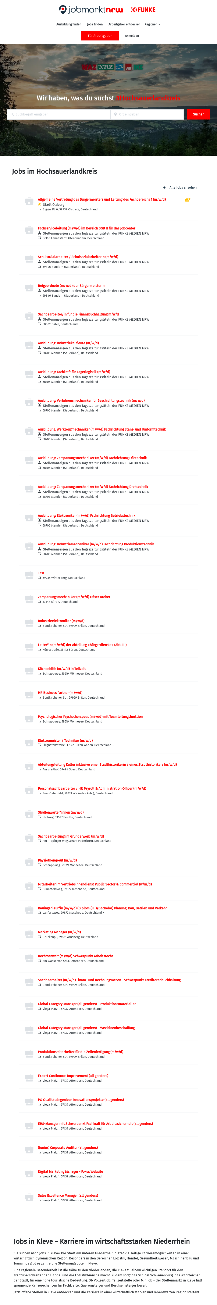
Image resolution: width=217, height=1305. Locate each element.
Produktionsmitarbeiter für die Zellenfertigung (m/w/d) (80, 1052)
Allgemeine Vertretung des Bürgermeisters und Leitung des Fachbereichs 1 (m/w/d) (102, 199)
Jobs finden (95, 24)
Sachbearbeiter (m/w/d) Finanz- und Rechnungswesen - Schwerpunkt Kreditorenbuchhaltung (109, 980)
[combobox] (58, 114)
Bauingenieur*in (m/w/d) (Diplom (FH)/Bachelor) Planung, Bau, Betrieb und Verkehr (102, 908)
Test (41, 573)
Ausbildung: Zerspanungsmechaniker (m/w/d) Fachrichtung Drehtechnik (93, 487)
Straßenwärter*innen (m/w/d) (60, 812)
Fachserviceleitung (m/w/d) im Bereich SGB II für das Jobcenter (86, 228)
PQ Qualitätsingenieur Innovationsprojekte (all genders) (81, 1100)
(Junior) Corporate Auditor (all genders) (68, 1148)
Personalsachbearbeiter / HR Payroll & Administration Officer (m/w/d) (92, 789)
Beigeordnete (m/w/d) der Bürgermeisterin (71, 286)
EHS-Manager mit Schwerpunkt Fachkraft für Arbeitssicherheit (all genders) (95, 1124)
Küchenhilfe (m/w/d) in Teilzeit (62, 669)
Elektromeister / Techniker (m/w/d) (65, 741)
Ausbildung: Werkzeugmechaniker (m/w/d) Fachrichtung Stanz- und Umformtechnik (102, 429)
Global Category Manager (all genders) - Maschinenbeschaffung (86, 1028)
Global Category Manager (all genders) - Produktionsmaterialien (87, 1004)
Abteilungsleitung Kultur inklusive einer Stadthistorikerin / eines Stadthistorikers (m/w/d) (107, 765)
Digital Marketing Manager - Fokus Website (70, 1172)
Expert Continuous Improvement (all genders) (73, 1076)
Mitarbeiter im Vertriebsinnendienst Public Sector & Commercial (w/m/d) (95, 884)
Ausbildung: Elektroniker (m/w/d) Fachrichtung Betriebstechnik (86, 516)
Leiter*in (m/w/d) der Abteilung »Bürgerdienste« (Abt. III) (82, 645)
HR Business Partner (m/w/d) (60, 693)
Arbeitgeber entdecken (124, 24)
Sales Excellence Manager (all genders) (68, 1196)
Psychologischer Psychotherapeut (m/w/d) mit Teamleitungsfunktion (90, 717)
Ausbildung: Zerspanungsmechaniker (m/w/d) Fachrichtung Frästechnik (92, 458)
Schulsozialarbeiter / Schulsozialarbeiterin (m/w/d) (78, 257)
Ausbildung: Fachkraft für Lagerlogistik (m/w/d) (74, 372)
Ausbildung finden (68, 24)
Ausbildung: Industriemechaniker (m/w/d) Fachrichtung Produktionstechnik (96, 544)
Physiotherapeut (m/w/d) (57, 860)
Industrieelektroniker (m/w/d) (61, 621)
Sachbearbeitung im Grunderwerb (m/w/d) (71, 836)
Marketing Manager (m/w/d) (59, 932)
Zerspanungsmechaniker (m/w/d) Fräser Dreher (74, 597)
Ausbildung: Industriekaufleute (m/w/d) (68, 343)
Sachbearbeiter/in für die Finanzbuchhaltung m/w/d (78, 314)
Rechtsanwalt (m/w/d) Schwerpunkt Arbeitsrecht (75, 956)
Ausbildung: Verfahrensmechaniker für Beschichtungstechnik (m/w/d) (91, 401)
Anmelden (132, 36)
